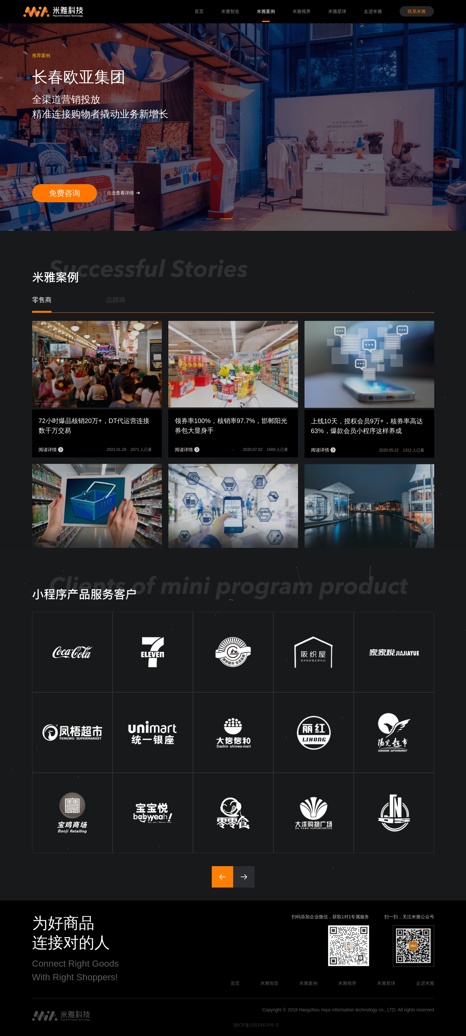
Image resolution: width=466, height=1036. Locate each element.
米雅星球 (337, 11)
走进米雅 (373, 11)
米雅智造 (230, 11)
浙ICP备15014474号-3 (256, 1025)
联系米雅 (417, 11)
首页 (199, 11)
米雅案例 (266, 11)
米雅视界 (302, 11)
